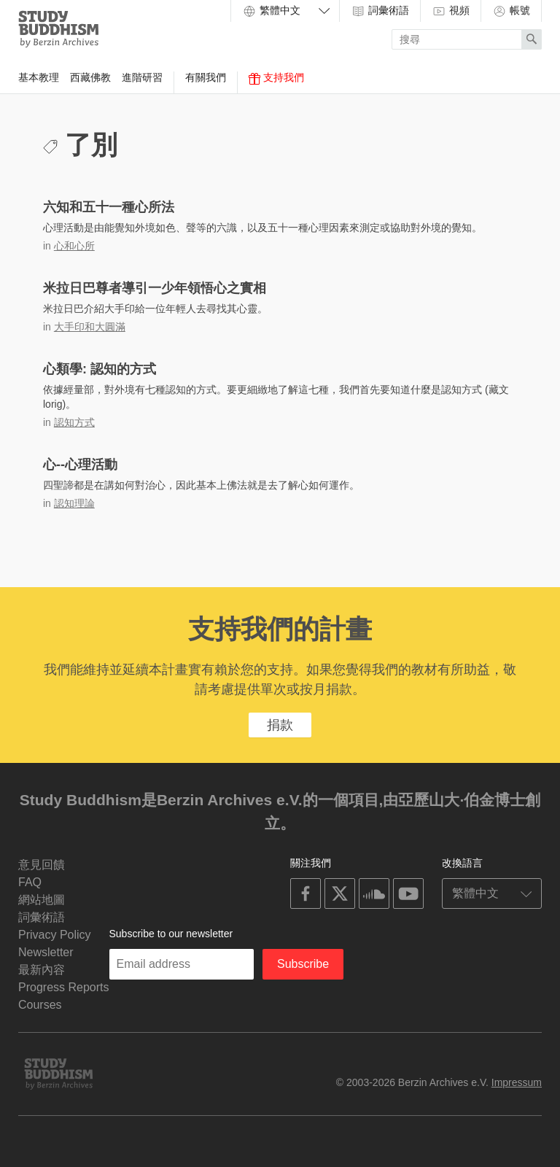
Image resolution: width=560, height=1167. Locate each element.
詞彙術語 (380, 11)
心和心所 (74, 246)
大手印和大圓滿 (89, 327)
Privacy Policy (54, 934)
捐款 (280, 725)
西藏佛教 (90, 77)
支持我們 (276, 78)
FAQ (30, 882)
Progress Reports (63, 987)
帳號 (511, 11)
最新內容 (41, 970)
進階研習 (142, 77)
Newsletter (46, 952)
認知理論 (74, 503)
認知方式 (74, 422)
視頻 (451, 11)
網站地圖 (41, 899)
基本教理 (38, 77)
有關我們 (205, 77)
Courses (40, 1005)
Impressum (516, 1082)
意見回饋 (41, 864)
